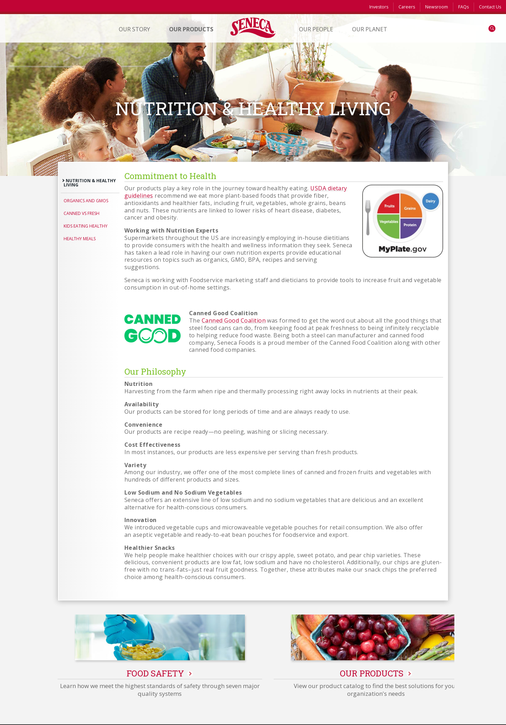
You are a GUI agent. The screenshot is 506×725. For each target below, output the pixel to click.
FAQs (463, 7)
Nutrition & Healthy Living (90, 183)
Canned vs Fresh (81, 213)
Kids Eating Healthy (86, 226)
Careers (406, 7)
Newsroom (436, 7)
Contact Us (490, 7)
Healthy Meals (80, 239)
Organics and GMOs (86, 201)
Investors (378, 7)
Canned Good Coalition (234, 320)
